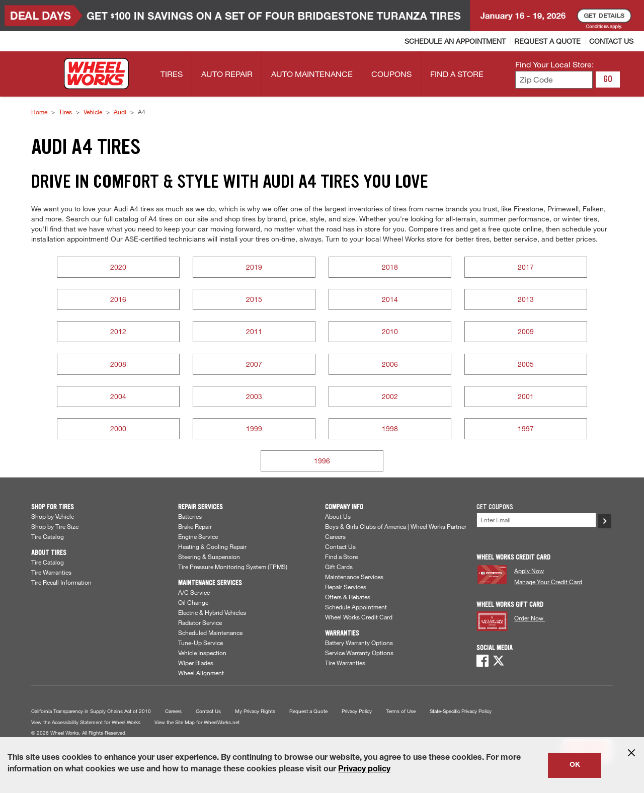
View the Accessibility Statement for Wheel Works (85, 722)
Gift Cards (339, 567)
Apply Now (529, 571)
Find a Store (341, 556)
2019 (254, 267)
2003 (254, 396)
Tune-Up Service (200, 643)
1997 (526, 428)
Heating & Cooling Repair (212, 546)
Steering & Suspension (209, 556)
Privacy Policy (357, 711)
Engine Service (198, 536)
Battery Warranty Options (359, 643)
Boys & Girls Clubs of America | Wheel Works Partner (395, 526)
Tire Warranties (51, 572)
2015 (254, 299)
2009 (526, 331)
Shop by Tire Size (54, 526)
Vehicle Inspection (202, 653)
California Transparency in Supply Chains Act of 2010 (91, 711)
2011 (254, 331)
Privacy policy (364, 770)
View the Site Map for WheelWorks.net (196, 722)
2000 (118, 428)
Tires (65, 112)
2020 (118, 267)
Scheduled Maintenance (210, 632)
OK (575, 765)
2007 (254, 364)
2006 (390, 364)
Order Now (529, 618)
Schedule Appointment (356, 607)
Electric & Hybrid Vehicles (212, 612)
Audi (120, 112)
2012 (118, 331)
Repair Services (345, 587)
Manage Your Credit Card (548, 582)
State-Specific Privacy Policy (461, 711)
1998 (390, 428)
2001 (526, 396)
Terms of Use (401, 711)
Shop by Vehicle (52, 516)
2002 (390, 396)
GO (607, 79)
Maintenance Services (354, 577)
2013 (526, 299)
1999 (254, 428)
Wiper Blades (195, 663)
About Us (338, 516)
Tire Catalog (47, 536)
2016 (118, 299)
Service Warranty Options (359, 653)
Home (39, 112)
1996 (322, 460)
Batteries (190, 516)
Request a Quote (308, 711)
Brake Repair (195, 526)
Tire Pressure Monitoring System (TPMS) (232, 567)
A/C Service (194, 592)
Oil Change (193, 602)
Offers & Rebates (347, 597)
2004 (118, 396)
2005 (526, 364)
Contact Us (340, 546)
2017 (526, 267)
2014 (390, 299)
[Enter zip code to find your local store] (554, 80)
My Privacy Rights (255, 711)
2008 (118, 364)
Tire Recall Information (61, 582)
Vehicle (93, 112)
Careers (335, 536)
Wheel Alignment (201, 673)
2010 (390, 331)
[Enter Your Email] (536, 520)
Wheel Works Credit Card (358, 617)
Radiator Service (200, 622)
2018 (390, 267)
